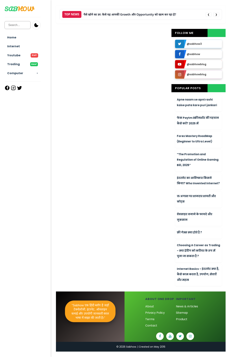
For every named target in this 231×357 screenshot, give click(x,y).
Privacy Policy (155, 313)
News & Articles (187, 306)
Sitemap (182, 313)
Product (181, 319)
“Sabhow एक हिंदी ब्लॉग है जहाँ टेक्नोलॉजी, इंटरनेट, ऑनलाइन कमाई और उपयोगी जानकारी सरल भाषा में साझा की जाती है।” (90, 311)
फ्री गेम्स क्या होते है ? (189, 232)
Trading (22, 64)
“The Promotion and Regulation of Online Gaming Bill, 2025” (198, 159)
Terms (149, 319)
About (149, 306)
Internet (13, 46)
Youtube (22, 55)
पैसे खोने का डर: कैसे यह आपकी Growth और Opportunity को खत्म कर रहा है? (130, 14)
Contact (151, 325)
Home (11, 37)
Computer (15, 73)
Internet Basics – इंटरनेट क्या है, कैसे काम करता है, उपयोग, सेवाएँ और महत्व (198, 274)
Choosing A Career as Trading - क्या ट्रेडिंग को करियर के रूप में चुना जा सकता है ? (198, 250)
